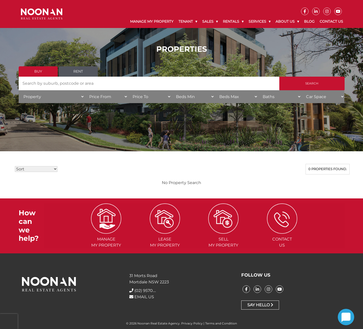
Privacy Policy (192, 323)
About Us (285, 21)
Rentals (231, 21)
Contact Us (331, 21)
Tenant (185, 21)
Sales (208, 21)
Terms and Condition (221, 323)
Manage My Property (151, 21)
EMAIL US (141, 296)
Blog (309, 21)
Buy (38, 71)
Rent (78, 71)
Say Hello (260, 305)
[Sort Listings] (36, 169)
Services (257, 21)
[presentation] (9, 321)
